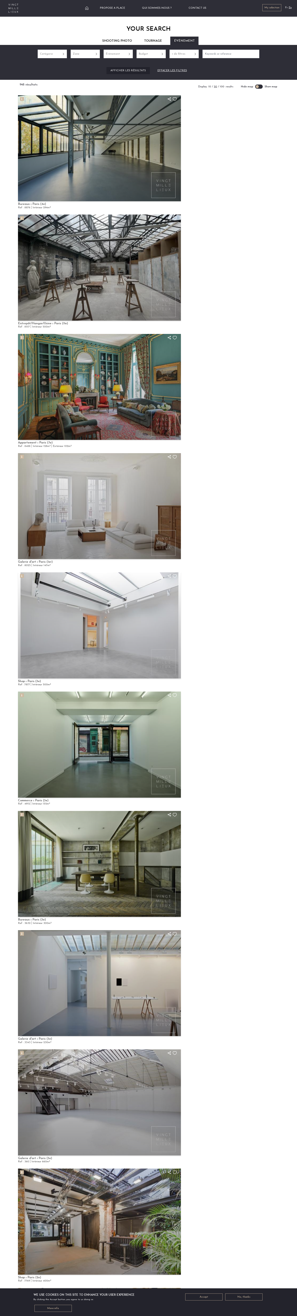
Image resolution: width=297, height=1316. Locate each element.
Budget (151, 53)
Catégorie (52, 53)
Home (86, 8)
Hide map (247, 86)
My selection (271, 7)
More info (53, 1308)
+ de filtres (184, 53)
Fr (286, 7)
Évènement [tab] (184, 40)
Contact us (197, 8)
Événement (118, 53)
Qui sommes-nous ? (157, 8)
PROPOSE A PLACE (171, 1273)
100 (222, 86)
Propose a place (112, 8)
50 (215, 86)
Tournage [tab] (153, 40)
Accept (204, 1297)
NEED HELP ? (132, 1273)
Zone (85, 53)
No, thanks (243, 1297)
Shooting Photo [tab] (117, 40)
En (290, 7)
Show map (271, 86)
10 (209, 86)
